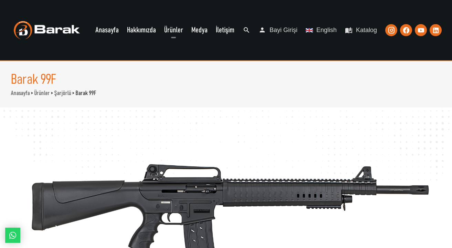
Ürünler (173, 30)
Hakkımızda (141, 30)
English (321, 29)
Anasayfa (107, 30)
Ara (246, 30)
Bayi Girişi (278, 29)
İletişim (225, 30)
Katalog (361, 29)
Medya (199, 30)
